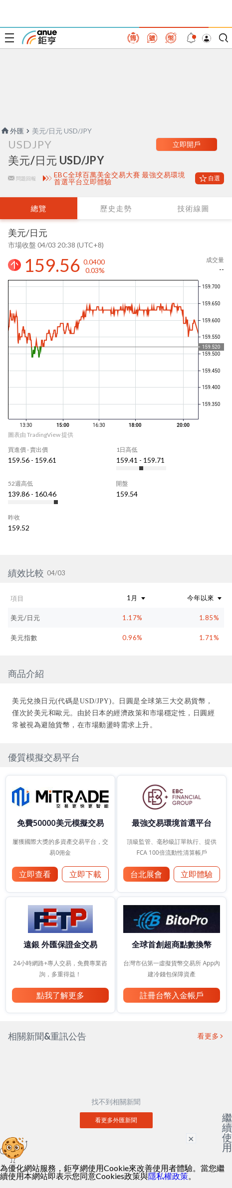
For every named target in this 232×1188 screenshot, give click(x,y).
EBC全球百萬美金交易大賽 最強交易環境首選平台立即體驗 (119, 178)
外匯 (12, 131)
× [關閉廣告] (191, 1138)
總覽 (38, 208)
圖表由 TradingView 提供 (40, 434)
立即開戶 (187, 144)
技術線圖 (193, 208)
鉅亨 (39, 37)
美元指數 (23, 638)
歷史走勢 (116, 208)
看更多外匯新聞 (116, 1120)
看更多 (209, 1036)
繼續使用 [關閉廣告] (227, 1132)
